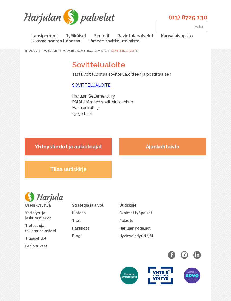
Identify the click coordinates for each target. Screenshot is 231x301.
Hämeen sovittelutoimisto (113, 41)
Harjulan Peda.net (135, 228)
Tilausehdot (35, 238)
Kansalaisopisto (177, 35)
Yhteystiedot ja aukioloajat (68, 146)
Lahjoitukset (36, 246)
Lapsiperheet (44, 35)
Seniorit (102, 35)
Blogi (77, 236)
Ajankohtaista (162, 146)
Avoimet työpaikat (135, 213)
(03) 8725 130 (188, 17)
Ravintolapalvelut (135, 35)
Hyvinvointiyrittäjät (136, 236)
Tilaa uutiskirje (68, 169)
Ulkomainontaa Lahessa (55, 41)
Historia (79, 213)
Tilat (76, 221)
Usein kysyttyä (38, 205)
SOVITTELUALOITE (91, 85)
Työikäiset (76, 35)
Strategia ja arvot (88, 205)
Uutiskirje (127, 205)
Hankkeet (80, 228)
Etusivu (31, 50)
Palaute (126, 221)
